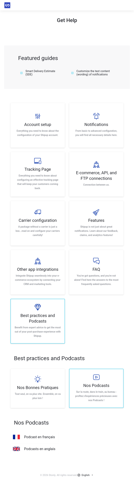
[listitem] (37, 125)
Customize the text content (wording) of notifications (90, 73)
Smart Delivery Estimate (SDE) (37, 73)
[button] (128, 5)
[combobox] (85, 475)
